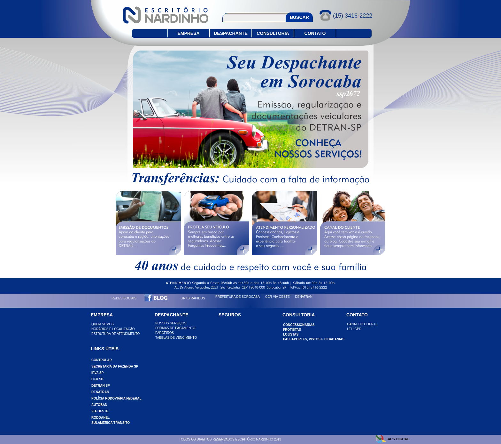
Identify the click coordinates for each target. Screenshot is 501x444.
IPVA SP (97, 373)
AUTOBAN (99, 405)
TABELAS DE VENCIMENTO (176, 337)
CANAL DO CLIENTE (362, 324)
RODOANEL (100, 417)
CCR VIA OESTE (277, 296)
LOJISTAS (290, 334)
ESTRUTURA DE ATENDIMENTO (115, 334)
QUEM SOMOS (102, 324)
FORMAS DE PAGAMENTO (175, 328)
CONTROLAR (101, 360)
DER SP (97, 379)
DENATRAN (303, 296)
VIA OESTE (99, 411)
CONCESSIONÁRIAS (298, 325)
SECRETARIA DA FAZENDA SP (114, 366)
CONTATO (315, 33)
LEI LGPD (354, 329)
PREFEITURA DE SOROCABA (237, 296)
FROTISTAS (292, 329)
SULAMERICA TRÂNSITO (110, 422)
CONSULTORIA (273, 33)
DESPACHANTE (231, 33)
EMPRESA (188, 33)
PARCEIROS (164, 333)
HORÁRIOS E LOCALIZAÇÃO (113, 329)
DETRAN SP (100, 385)
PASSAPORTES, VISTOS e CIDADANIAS (313, 339)
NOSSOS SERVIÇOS (170, 323)
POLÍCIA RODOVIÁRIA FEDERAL (116, 398)
